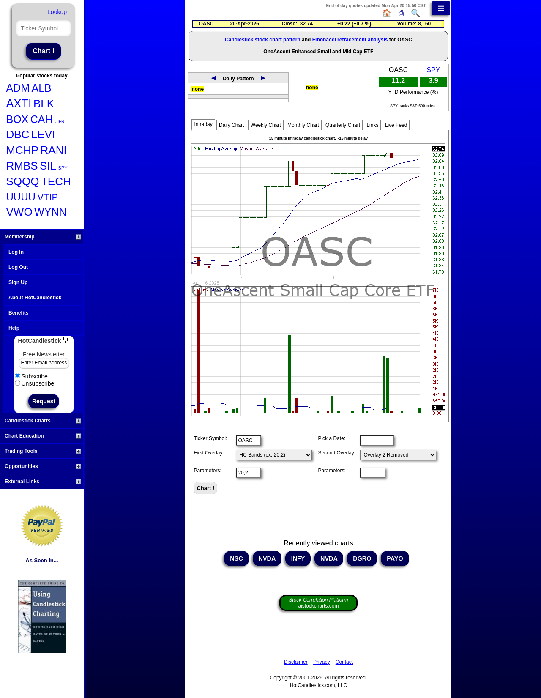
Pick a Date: (331, 438)
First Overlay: (209, 453)
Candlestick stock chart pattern (263, 40)
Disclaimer (296, 662)
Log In (16, 252)
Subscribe (31, 376)
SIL (48, 165)
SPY (63, 167)
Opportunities (43, 466)
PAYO (394, 558)
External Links (43, 481)
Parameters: (207, 471)
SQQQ (22, 181)
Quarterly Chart (342, 125)
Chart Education (43, 436)
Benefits (18, 313)
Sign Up (17, 282)
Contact (344, 662)
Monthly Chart (303, 125)
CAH (41, 119)
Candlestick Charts (43, 421)
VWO (19, 211)
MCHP (22, 150)
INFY (298, 558)
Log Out (18, 267)
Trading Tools (43, 451)
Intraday (203, 124)
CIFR (59, 121)
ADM (18, 88)
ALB (42, 88)
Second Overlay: (336, 453)
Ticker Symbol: (210, 438)
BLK (43, 103)
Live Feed (396, 125)
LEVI (43, 134)
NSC (236, 558)
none (197, 89)
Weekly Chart (266, 125)
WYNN (50, 212)
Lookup (57, 11)
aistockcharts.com (318, 603)
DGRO (362, 558)
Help (13, 328)
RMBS (22, 165)
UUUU (21, 197)
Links (372, 125)
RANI (54, 150)
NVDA (267, 558)
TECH (56, 181)
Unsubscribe (35, 383)
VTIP (47, 197)
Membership (43, 237)
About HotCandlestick (34, 298)
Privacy (321, 662)
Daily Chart (231, 125)
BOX (17, 119)
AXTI (19, 103)
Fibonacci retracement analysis (350, 40)
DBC (18, 134)
